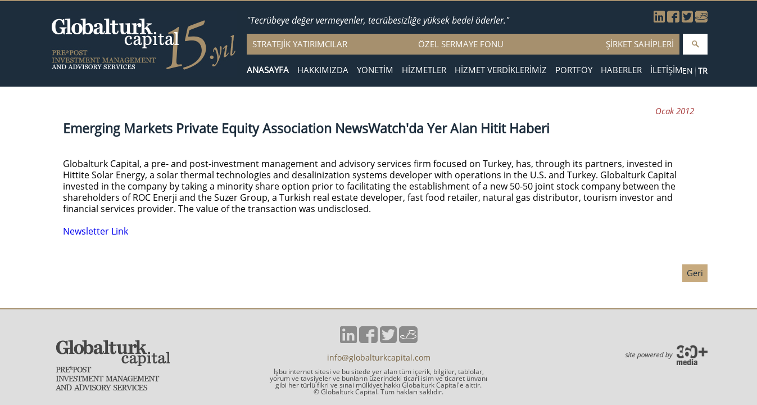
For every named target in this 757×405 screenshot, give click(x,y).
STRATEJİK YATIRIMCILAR (299, 44)
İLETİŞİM (666, 70)
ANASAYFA (268, 70)
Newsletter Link (95, 231)
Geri (695, 272)
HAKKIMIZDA (322, 70)
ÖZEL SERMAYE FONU (461, 44)
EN (687, 70)
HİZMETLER (424, 70)
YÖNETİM (375, 70)
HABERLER (621, 70)
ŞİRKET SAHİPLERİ (640, 44)
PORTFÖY (573, 70)
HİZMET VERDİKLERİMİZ (501, 70)
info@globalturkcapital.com (378, 358)
